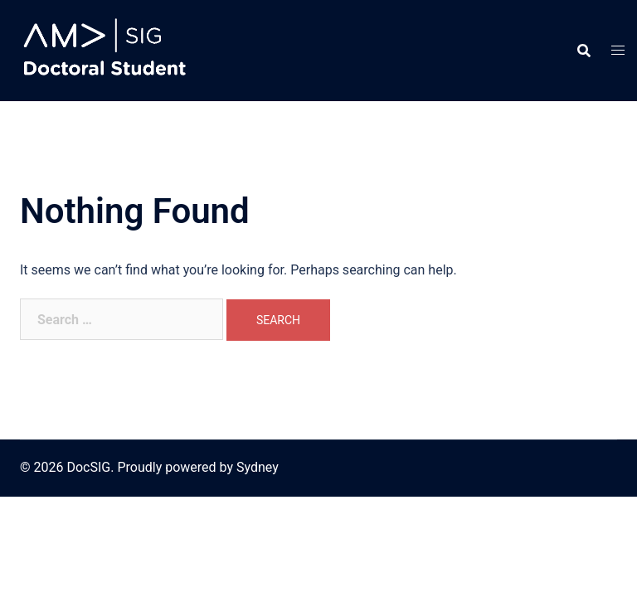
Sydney (257, 467)
